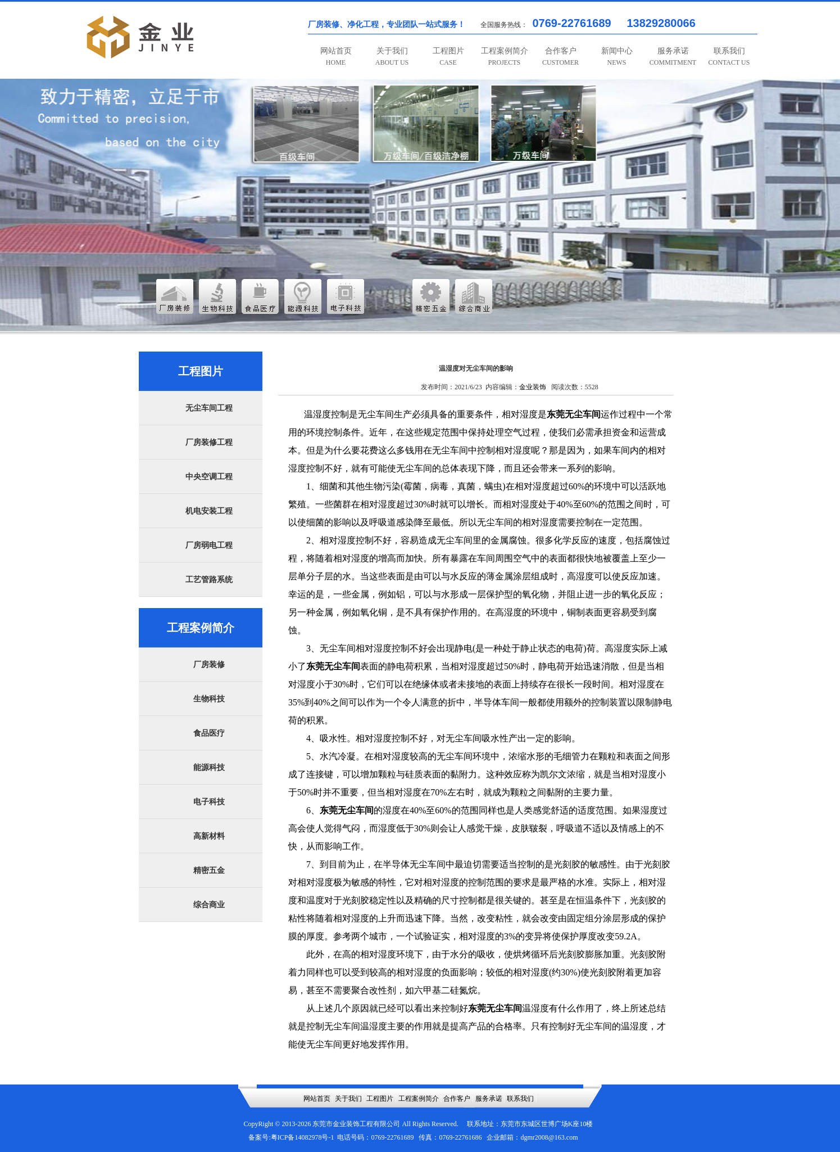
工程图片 (448, 56)
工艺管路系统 (209, 579)
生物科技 (209, 699)
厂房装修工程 (209, 442)
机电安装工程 (209, 511)
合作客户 (560, 56)
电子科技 (209, 802)
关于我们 (391, 56)
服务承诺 (673, 56)
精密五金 (209, 870)
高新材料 (209, 836)
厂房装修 (209, 664)
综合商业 (209, 905)
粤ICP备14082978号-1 (302, 1137)
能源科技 (209, 767)
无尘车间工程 (209, 408)
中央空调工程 (209, 476)
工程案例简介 (504, 56)
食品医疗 (209, 733)
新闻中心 (617, 56)
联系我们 (729, 56)
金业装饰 (532, 387)
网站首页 (336, 56)
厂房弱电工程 (209, 545)
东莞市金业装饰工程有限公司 (356, 1124)
